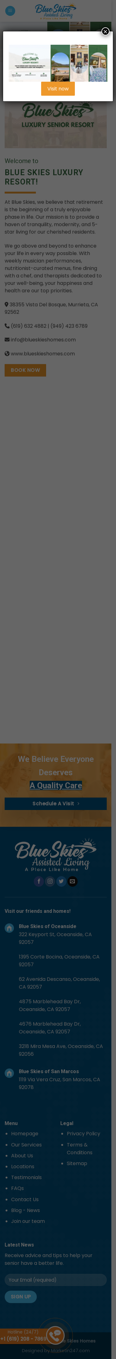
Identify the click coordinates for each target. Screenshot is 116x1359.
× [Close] (105, 31)
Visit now (58, 88)
